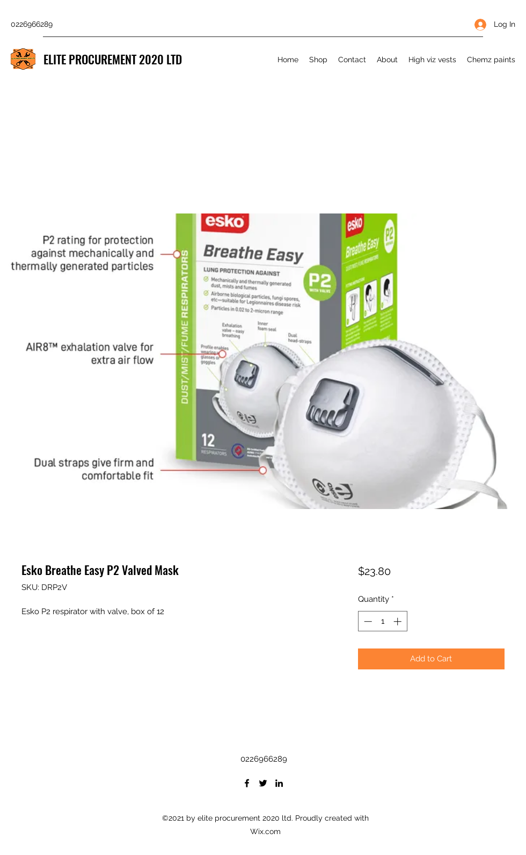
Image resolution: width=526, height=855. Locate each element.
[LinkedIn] (279, 783)
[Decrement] (367, 621)
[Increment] (398, 621)
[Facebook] (247, 783)
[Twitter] (263, 783)
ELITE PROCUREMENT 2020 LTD (112, 59)
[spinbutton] (382, 621)
